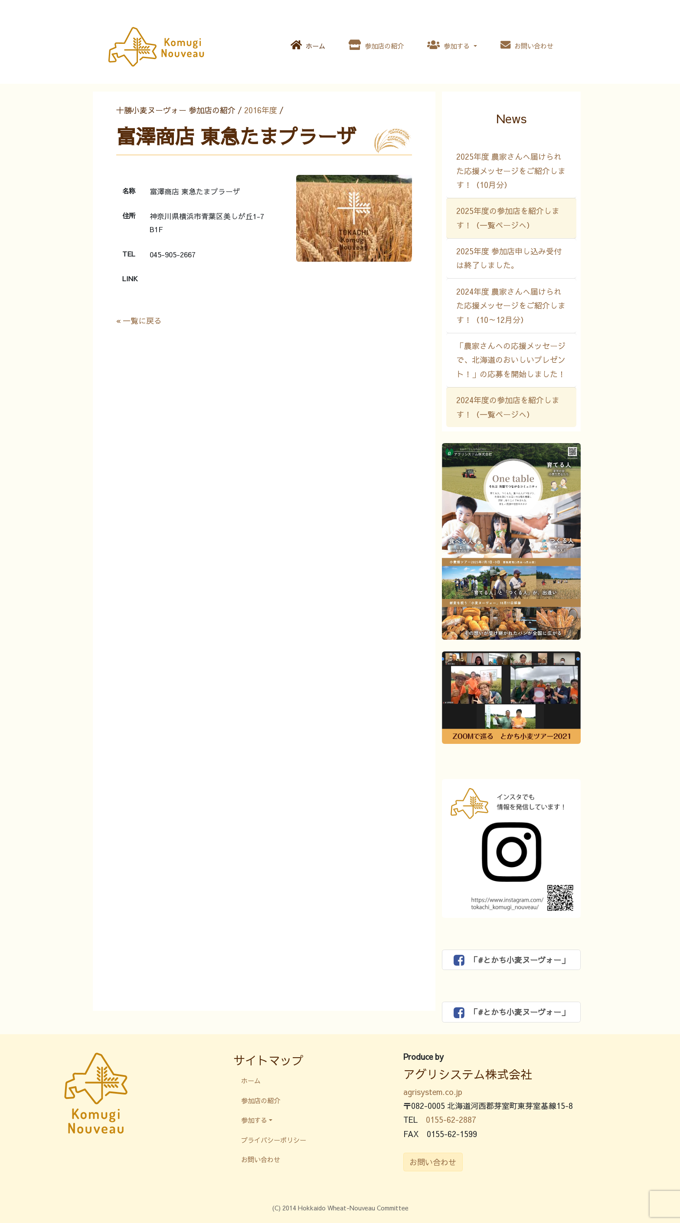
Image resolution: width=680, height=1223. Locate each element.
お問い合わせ (526, 45)
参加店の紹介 (376, 45)
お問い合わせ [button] (432, 1162)
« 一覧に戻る (139, 320)
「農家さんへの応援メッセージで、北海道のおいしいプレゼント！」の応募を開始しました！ (511, 359)
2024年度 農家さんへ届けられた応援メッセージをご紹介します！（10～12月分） (511, 305)
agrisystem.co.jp (432, 1091)
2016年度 (260, 110)
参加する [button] (449, 45)
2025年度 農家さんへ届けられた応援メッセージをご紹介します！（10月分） (511, 170)
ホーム (308, 45)
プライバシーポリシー (273, 1139)
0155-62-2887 (451, 1119)
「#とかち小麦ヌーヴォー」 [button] (511, 960)
